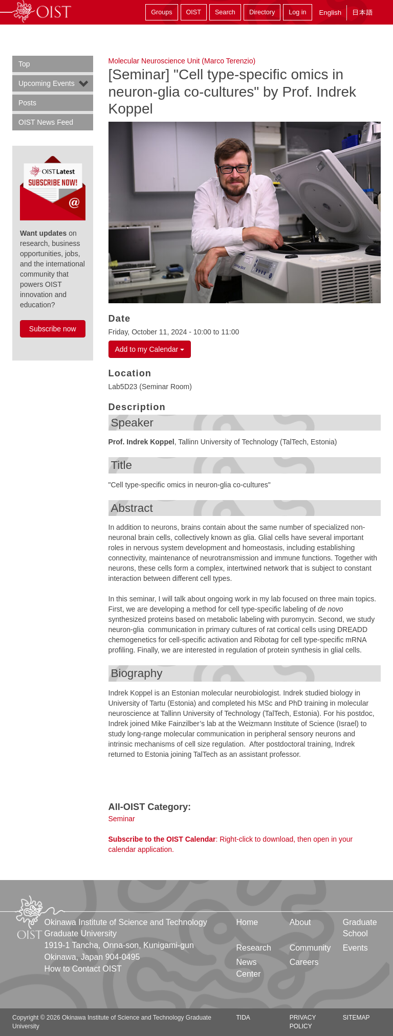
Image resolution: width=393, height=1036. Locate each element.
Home (247, 922)
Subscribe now (52, 329)
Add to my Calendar (150, 349)
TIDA (243, 1017)
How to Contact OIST (83, 968)
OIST (193, 12)
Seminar (121, 819)
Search (225, 12)
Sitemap (356, 1017)
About (300, 922)
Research (253, 947)
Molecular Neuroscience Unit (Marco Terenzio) (182, 61)
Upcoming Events (46, 83)
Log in (297, 12)
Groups (161, 12)
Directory (262, 12)
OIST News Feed (45, 122)
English (330, 12)
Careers (304, 962)
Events (355, 947)
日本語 (362, 12)
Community (310, 947)
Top (24, 64)
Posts (27, 103)
